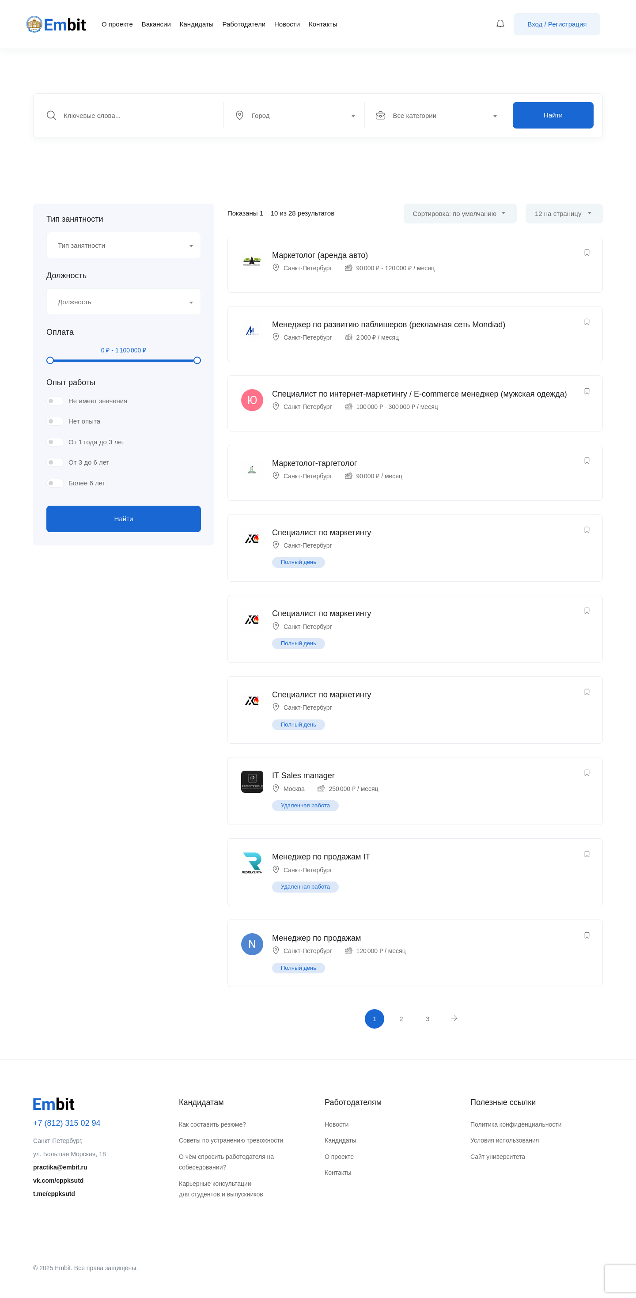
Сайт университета (497, 1156)
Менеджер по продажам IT (321, 856)
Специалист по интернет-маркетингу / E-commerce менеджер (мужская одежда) (419, 394)
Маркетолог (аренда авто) (320, 255)
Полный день (298, 562)
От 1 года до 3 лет (96, 442)
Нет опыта (84, 421)
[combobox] (299, 115)
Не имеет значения (97, 401)
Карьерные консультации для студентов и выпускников (221, 1189)
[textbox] (294, 115)
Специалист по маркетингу (321, 532)
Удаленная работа (305, 805)
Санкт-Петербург (308, 268)
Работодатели (243, 24)
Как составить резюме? (212, 1124)
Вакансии (156, 24)
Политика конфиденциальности (516, 1124)
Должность (66, 276)
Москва (294, 788)
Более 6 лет (86, 483)
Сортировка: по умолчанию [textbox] (454, 213)
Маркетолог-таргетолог (314, 463)
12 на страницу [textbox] (558, 213)
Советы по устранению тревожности (231, 1140)
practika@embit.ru (60, 1167)
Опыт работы (70, 382)
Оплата (60, 332)
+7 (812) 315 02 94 (67, 1123)
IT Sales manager (303, 775)
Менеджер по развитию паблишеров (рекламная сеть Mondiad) (388, 324)
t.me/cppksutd (54, 1193)
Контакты (323, 24)
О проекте (117, 24)
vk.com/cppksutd (58, 1180)
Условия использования (504, 1140)
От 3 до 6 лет (88, 462)
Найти (553, 115)
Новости (287, 24)
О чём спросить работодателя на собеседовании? (226, 1162)
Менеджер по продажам (316, 938)
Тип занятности (74, 219)
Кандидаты (197, 24)
